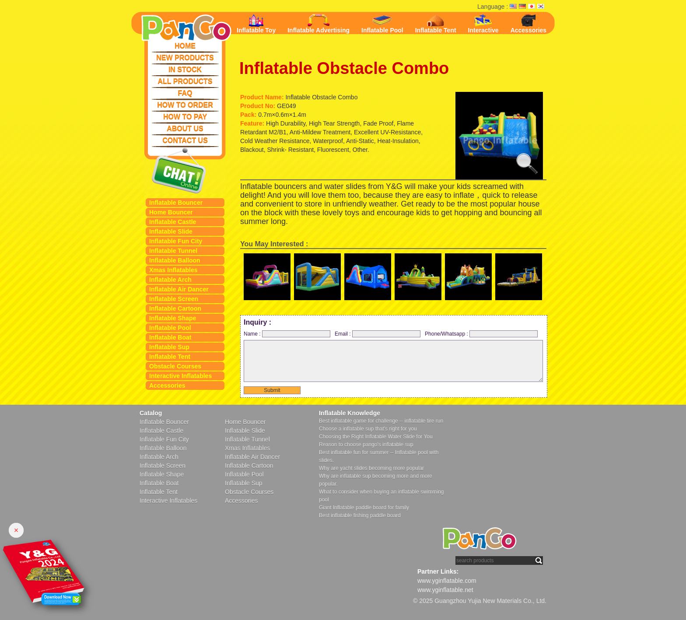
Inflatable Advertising (318, 24)
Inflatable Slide (170, 231)
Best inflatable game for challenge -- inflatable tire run (381, 421)
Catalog (151, 413)
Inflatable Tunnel (173, 250)
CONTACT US (185, 140)
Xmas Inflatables (173, 269)
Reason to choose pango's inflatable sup (366, 444)
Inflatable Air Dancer (179, 289)
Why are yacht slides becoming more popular (371, 468)
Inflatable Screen (173, 298)
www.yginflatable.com (446, 580)
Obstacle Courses (175, 366)
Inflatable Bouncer (176, 202)
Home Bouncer (171, 212)
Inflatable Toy (256, 24)
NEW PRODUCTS (185, 57)
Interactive (483, 24)
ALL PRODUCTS (185, 81)
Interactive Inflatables (180, 375)
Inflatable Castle (172, 221)
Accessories (167, 385)
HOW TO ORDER (185, 105)
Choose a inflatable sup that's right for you (368, 429)
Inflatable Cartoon (175, 308)
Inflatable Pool (170, 327)
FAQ (185, 93)
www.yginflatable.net (445, 589)
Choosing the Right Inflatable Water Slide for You (376, 437)
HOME (185, 45)
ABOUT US (185, 128)
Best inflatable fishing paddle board (360, 515)
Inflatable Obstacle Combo (344, 68)
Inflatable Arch (170, 279)
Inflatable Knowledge (349, 413)
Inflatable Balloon (174, 260)
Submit (272, 390)
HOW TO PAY (185, 116)
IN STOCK (185, 69)
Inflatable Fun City (175, 241)
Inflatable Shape (172, 318)
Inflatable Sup (169, 346)
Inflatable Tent (169, 356)
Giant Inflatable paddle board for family (364, 507)
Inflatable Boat (170, 337)
